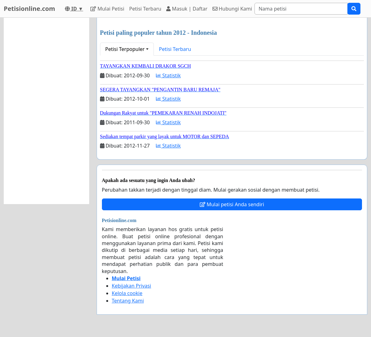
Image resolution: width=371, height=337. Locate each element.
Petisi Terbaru (145, 8)
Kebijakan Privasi (131, 285)
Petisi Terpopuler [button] (125, 49)
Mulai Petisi (107, 8)
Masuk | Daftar (186, 8)
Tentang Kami (128, 300)
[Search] (301, 9)
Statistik (168, 75)
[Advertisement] (46, 111)
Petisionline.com (29, 8)
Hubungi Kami (232, 8)
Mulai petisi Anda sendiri (232, 204)
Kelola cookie (127, 293)
